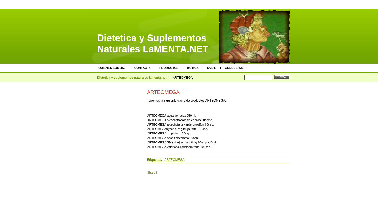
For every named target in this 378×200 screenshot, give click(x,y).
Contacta (142, 67)
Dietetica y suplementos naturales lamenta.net (131, 77)
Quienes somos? (112, 67)
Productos (168, 67)
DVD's (211, 67)
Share (151, 172)
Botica (193, 67)
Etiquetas (154, 160)
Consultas (234, 67)
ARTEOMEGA (174, 160)
